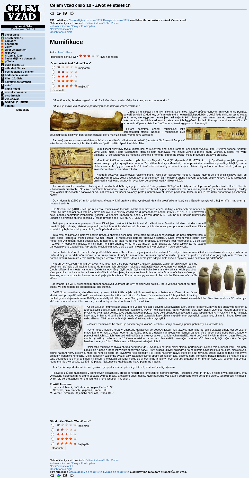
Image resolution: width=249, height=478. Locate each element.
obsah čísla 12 (14, 38)
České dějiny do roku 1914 (85, 20)
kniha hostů (12, 88)
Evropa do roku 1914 (116, 20)
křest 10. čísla (13, 78)
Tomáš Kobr (65, 52)
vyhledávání (12, 98)
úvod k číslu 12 (14, 64)
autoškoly (23, 109)
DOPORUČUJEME (16, 102)
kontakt (9, 105)
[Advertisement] (125, 77)
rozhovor (10, 52)
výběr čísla (12, 34)
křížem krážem (14, 55)
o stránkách (12, 95)
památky (10, 40)
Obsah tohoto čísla (61, 31)
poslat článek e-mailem (19, 71)
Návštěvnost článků (61, 29)
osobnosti (11, 43)
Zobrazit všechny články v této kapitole (73, 26)
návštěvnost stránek (18, 81)
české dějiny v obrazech (20, 58)
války (8, 46)
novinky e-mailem (16, 92)
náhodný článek (15, 68)
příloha (9, 61)
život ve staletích (15, 49)
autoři (8, 85)
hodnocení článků (16, 75)
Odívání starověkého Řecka (102, 23)
